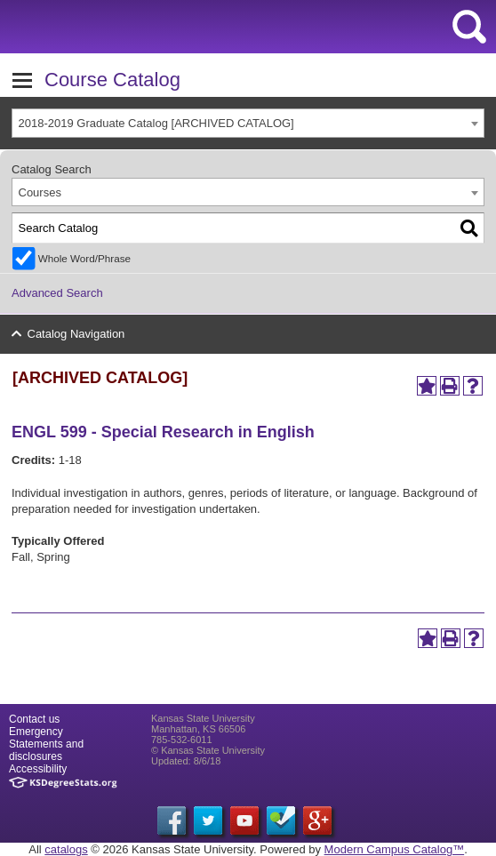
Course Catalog (112, 79)
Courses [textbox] (40, 192)
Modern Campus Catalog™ (394, 849)
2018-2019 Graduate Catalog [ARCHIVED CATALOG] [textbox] (156, 123)
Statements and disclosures (46, 750)
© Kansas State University (208, 750)
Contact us (34, 719)
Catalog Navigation (76, 333)
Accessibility (38, 769)
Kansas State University (162, 26)
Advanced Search (57, 293)
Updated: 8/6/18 (185, 761)
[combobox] (248, 123)
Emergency (36, 731)
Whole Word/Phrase (84, 258)
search (469, 26)
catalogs (65, 849)
